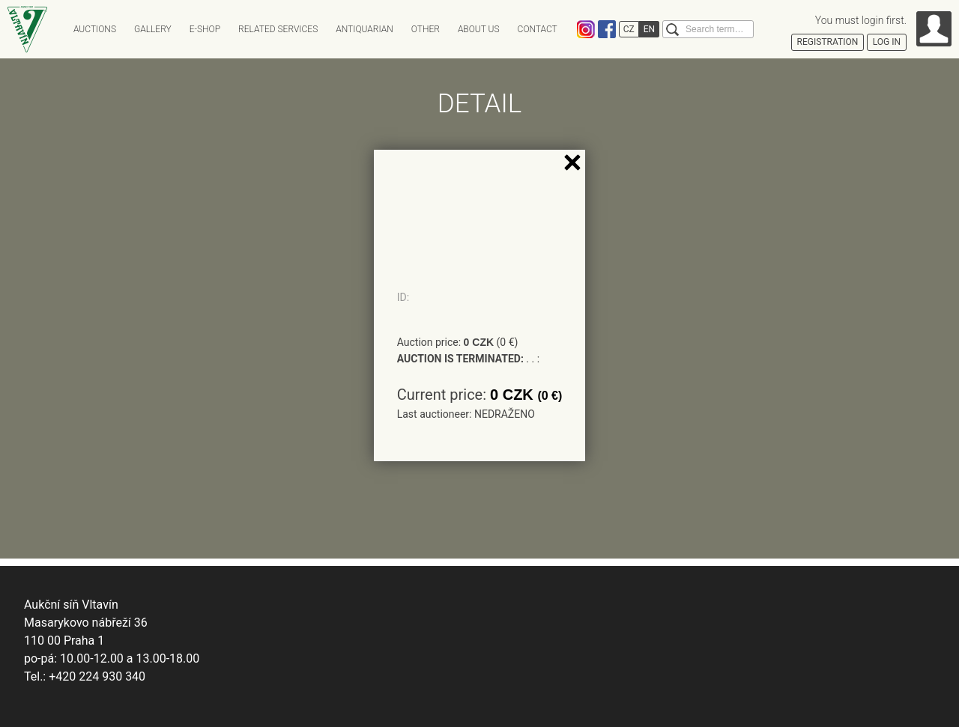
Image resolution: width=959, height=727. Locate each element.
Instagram (586, 29)
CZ (629, 29)
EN (649, 29)
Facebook (607, 29)
